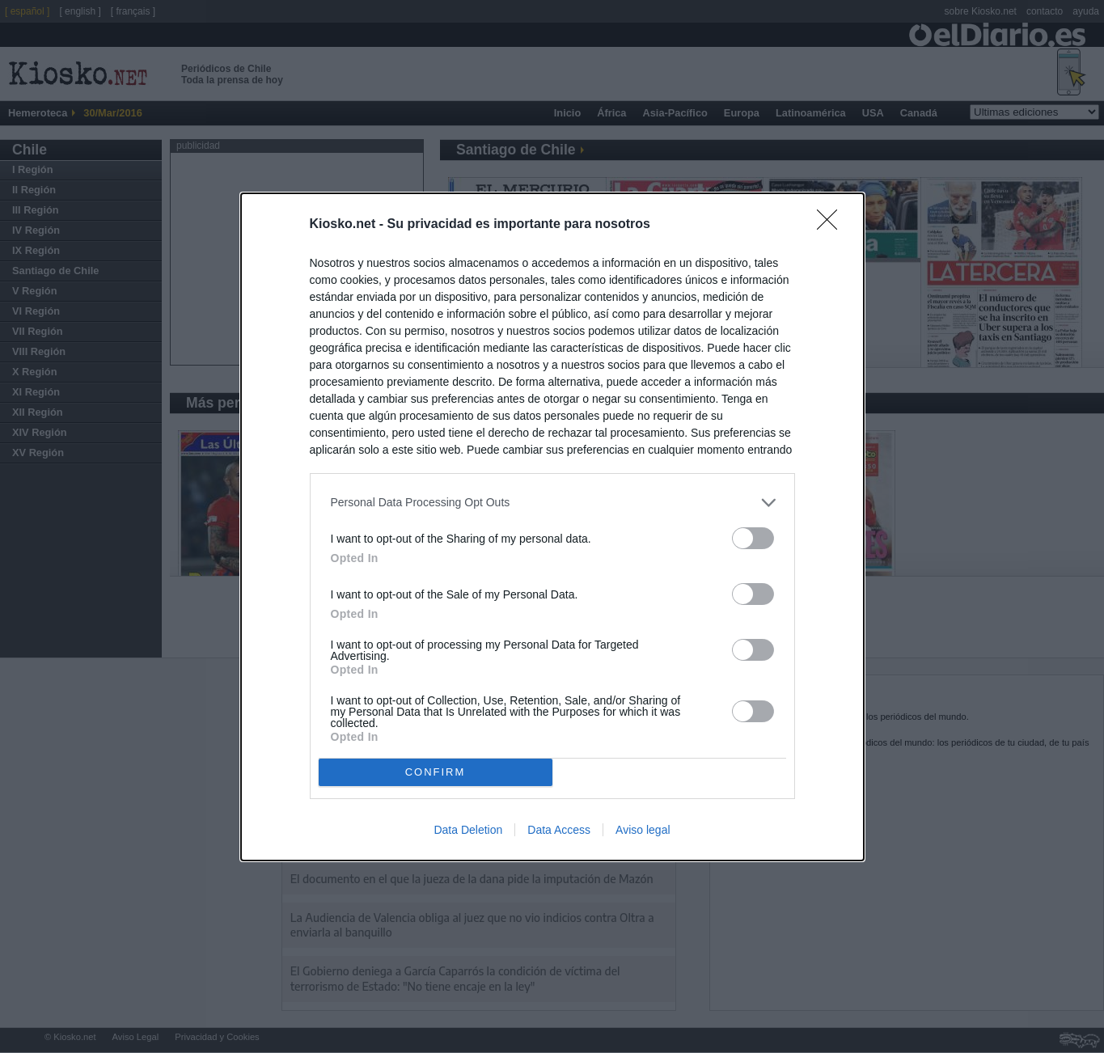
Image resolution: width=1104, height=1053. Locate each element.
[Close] (832, 224)
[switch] (753, 538)
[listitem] (552, 502)
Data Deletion (468, 829)
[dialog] (552, 527)
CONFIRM (435, 772)
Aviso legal (642, 829)
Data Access (558, 829)
